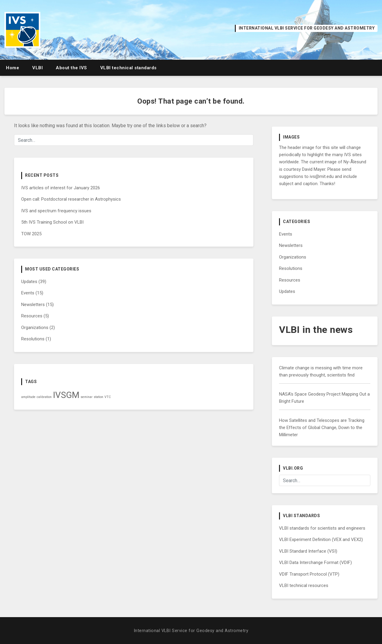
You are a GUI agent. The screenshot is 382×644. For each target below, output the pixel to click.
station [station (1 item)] (98, 397)
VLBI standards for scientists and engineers (322, 528)
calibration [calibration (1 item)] (44, 397)
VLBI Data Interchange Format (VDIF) (315, 562)
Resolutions (32, 339)
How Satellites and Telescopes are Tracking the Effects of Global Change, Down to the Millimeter (321, 428)
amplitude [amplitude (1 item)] (28, 397)
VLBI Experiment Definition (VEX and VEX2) (321, 539)
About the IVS (71, 67)
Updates (29, 281)
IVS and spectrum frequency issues (56, 210)
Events (27, 293)
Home (12, 67)
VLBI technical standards (128, 67)
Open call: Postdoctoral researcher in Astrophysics (71, 199)
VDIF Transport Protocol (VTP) (309, 574)
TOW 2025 (31, 233)
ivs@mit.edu (322, 176)
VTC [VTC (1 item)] (107, 397)
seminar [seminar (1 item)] (87, 397)
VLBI (37, 67)
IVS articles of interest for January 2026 (60, 187)
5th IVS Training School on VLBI (52, 222)
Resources (31, 316)
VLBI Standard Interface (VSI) (308, 551)
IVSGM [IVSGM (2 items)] (66, 395)
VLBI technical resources (303, 585)
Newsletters (33, 304)
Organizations (34, 327)
